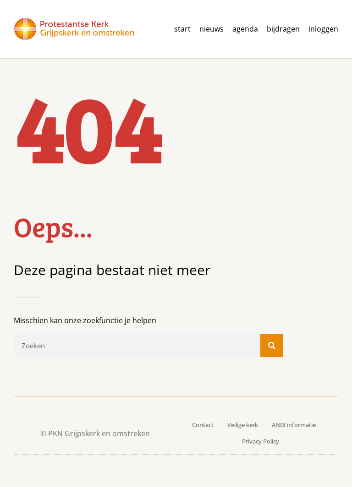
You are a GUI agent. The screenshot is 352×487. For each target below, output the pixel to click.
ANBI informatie (294, 425)
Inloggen (323, 29)
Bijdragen (283, 29)
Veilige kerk (242, 425)
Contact (203, 425)
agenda (245, 29)
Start (182, 29)
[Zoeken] (271, 345)
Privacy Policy (260, 441)
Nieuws (211, 29)
